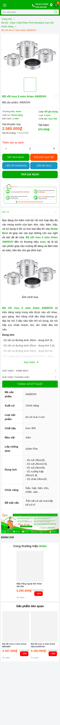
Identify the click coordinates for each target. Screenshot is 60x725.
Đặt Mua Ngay (16, 157)
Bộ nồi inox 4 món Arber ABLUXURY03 (43, 645)
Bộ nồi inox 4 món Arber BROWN (14, 645)
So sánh (20, 597)
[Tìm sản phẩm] (27, 12)
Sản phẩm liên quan (30, 606)
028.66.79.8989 (41, 4)
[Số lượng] (30, 148)
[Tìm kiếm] (56, 12)
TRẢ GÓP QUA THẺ (44, 157)
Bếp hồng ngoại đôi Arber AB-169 (29, 585)
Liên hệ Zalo (43, 165)
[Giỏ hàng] (56, 5)
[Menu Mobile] (4, 5)
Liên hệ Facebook (16, 165)
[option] (30, 55)
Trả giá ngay (30, 174)
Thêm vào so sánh (13, 142)
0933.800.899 (41, 7)
